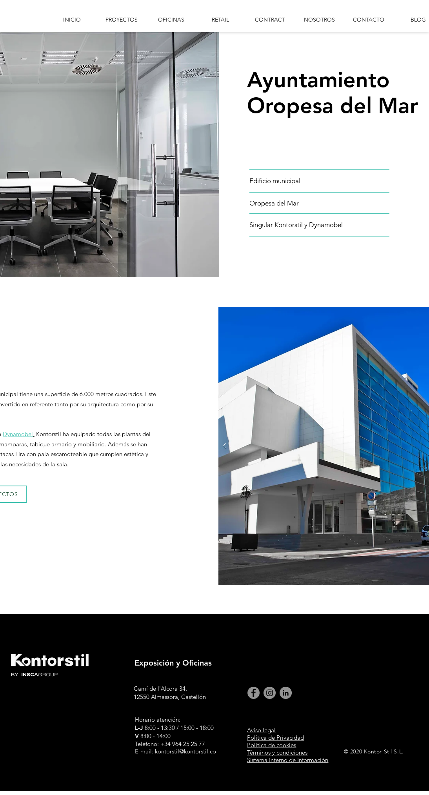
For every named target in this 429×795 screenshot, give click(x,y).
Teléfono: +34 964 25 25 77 (170, 744)
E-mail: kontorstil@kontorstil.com (178, 751)
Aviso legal (261, 730)
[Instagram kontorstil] (270, 693)
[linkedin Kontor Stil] (286, 693)
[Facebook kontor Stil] (253, 693)
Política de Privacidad (275, 737)
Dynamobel (18, 434)
